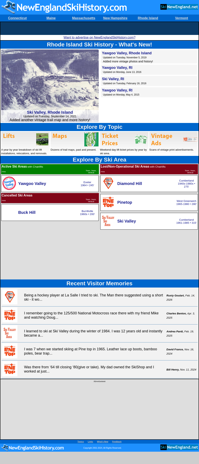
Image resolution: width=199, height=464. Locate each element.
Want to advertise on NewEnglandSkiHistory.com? (99, 37)
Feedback (117, 442)
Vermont (181, 18)
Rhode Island (148, 18)
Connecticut (17, 18)
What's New (102, 442)
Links (90, 442)
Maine (51, 18)
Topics (80, 442)
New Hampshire (115, 18)
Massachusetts (83, 18)
